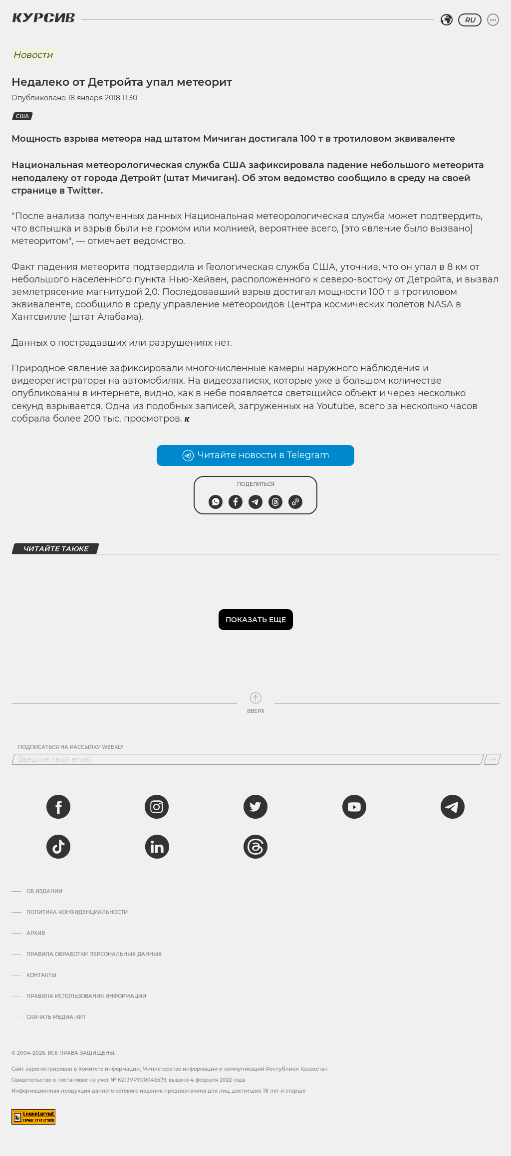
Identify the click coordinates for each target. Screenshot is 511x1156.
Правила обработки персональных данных (94, 954)
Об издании (44, 892)
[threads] (255, 847)
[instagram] (157, 807)
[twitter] (255, 807)
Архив (35, 933)
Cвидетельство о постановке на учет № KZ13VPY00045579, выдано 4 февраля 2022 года (128, 1080)
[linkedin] (156, 847)
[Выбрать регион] (446, 19)
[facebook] (58, 807)
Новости (32, 54)
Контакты (41, 975)
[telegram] (453, 807)
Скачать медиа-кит (56, 1017)
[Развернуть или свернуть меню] (493, 19)
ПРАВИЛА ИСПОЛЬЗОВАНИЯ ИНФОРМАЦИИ (86, 996)
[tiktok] (58, 847)
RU (470, 19)
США (22, 116)
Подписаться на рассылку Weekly (71, 747)
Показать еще (256, 619)
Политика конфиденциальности (77, 913)
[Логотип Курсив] (43, 17)
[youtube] (354, 807)
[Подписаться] (492, 759)
